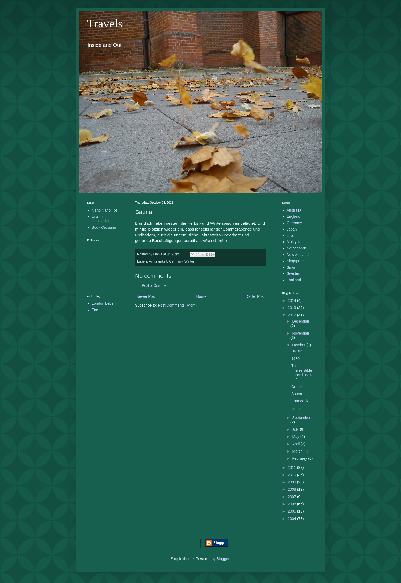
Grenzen (298, 386)
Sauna (296, 394)
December (300, 321)
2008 (292, 489)
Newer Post (146, 296)
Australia (294, 210)
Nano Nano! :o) (104, 210)
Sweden (293, 273)
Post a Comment (156, 285)
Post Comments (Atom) (177, 305)
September (301, 417)
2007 (292, 497)
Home (201, 296)
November (300, 333)
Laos (291, 235)
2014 (292, 300)
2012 (292, 315)
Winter (189, 261)
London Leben (104, 303)
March (298, 451)
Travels (105, 23)
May (296, 436)
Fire (95, 310)
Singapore (295, 261)
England (293, 216)
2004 (292, 519)
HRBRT (297, 351)
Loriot (296, 408)
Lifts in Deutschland (102, 218)
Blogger (223, 559)
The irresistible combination (302, 372)
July (296, 429)
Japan (292, 229)
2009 (292, 482)
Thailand (294, 280)
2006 (292, 504)
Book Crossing (104, 227)
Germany (176, 261)
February (300, 458)
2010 (292, 475)
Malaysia (294, 242)
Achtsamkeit (158, 261)
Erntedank (299, 401)
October (299, 345)
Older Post (256, 296)
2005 (292, 511)
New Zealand (298, 254)
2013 (292, 308)
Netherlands (297, 248)
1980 (295, 358)
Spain (291, 267)
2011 (292, 467)
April (296, 444)
